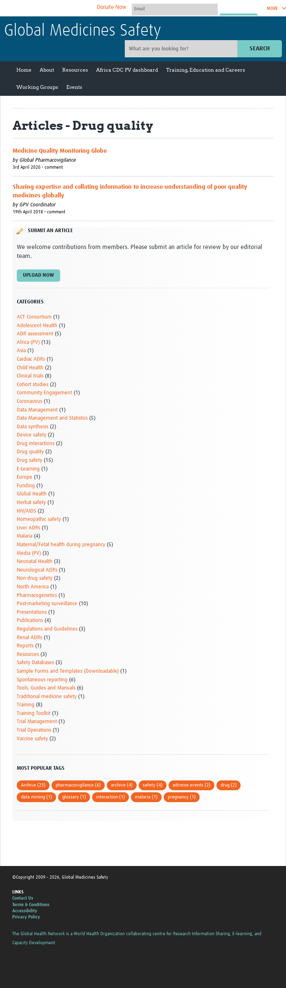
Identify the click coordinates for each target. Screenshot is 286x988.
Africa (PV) (28, 342)
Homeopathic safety (39, 519)
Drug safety (29, 460)
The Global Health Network (65, 8)
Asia (21, 350)
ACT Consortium (34, 317)
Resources (75, 70)
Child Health (30, 368)
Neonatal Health (34, 561)
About (47, 70)
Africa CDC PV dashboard (127, 70)
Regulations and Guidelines (47, 629)
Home (24, 70)
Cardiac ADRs (31, 359)
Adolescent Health (37, 325)
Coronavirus (29, 401)
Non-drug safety (34, 578)
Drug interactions (35, 443)
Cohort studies (32, 384)
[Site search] (182, 48)
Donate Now (111, 7)
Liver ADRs (28, 528)
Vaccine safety (32, 739)
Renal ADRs (29, 637)
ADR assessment (35, 334)
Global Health (32, 494)
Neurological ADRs (37, 570)
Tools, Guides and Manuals (46, 688)
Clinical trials (30, 376)
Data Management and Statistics (52, 418)
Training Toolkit (33, 713)
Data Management (37, 410)
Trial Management (37, 721)
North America (33, 587)
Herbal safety (31, 502)
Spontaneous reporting (42, 680)
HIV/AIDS (26, 511)
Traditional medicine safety (47, 696)
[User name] (175, 9)
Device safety (31, 435)
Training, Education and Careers (205, 70)
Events (74, 87)
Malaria (24, 536)
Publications (30, 620)
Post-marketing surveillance (47, 603)
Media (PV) (29, 553)
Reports (25, 646)
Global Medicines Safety (82, 31)
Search (260, 48)
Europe (24, 477)
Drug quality (30, 451)
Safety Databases (35, 662)
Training (25, 705)
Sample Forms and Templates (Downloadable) (68, 671)
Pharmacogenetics (37, 595)
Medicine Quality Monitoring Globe (60, 151)
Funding (26, 485)
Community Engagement (44, 393)
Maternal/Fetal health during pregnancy (61, 544)
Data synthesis (32, 427)
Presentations (32, 612)
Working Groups (37, 87)
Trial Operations (34, 730)
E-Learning (28, 469)
